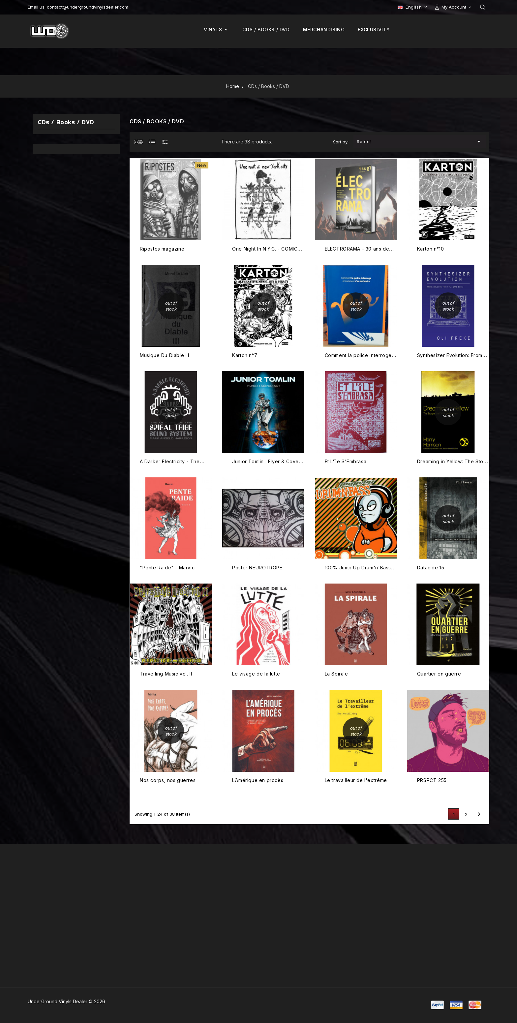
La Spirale (336, 674)
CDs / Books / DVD (66, 122)
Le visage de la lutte (256, 674)
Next (479, 814)
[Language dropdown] (413, 7)
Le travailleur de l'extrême (356, 780)
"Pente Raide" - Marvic (167, 567)
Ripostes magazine (162, 249)
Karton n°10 (430, 249)
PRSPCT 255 (432, 780)
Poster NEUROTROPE (257, 567)
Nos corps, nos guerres (168, 780)
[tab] (138, 142)
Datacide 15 (430, 567)
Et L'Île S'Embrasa (346, 461)
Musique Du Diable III (164, 355)
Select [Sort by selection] (420, 141)
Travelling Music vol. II (166, 674)
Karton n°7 (244, 355)
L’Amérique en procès (257, 780)
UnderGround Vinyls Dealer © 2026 (66, 1001)
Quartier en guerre (439, 674)
